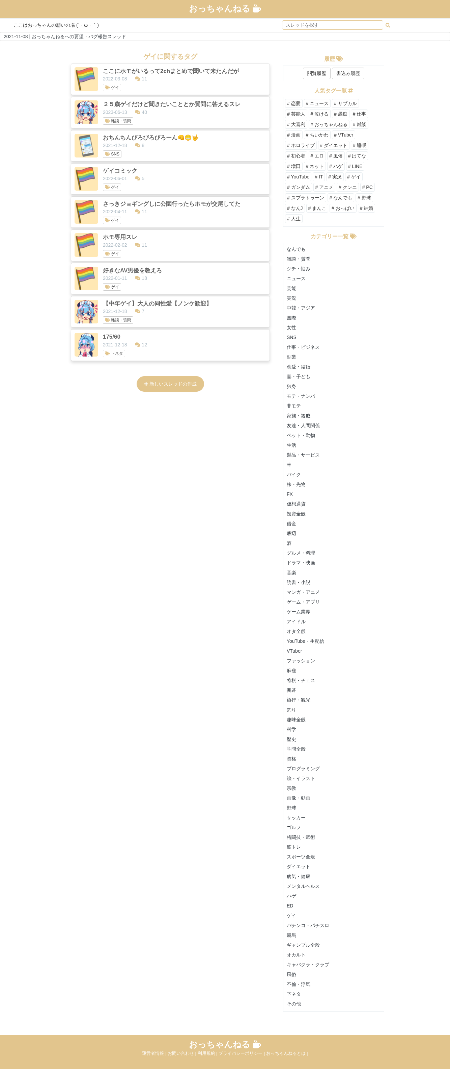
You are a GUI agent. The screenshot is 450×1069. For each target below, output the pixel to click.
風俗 (291, 974)
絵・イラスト (301, 778)
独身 (291, 386)
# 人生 (294, 218)
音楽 (291, 572)
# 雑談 (359, 124)
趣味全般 (296, 719)
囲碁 (291, 690)
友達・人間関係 (303, 425)
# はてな (357, 156)
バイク (294, 474)
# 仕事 (359, 114)
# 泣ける (320, 114)
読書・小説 (298, 582)
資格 (291, 758)
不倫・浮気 (298, 984)
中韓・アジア (301, 308)
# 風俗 (336, 156)
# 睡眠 (359, 145)
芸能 (291, 288)
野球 (291, 807)
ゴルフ (294, 827)
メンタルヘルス (303, 886)
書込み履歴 (348, 73)
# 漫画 (294, 135)
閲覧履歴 (316, 73)
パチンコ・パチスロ (308, 925)
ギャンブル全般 (303, 945)
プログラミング (303, 768)
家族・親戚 (298, 415)
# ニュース (317, 103)
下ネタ (294, 994)
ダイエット (298, 866)
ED (290, 905)
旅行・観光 (298, 700)
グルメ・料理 (301, 553)
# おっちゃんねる (329, 124)
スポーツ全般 (301, 856)
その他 (294, 1003)
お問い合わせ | (183, 1053)
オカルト (296, 954)
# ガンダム (298, 187)
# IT (319, 176)
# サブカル (345, 103)
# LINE (355, 166)
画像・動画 (298, 798)
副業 (291, 357)
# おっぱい (343, 208)
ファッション (301, 660)
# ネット (315, 166)
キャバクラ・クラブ (308, 964)
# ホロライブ (301, 145)
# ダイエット (334, 145)
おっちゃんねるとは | (287, 1053)
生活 (291, 445)
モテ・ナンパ (301, 396)
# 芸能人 (296, 114)
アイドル (296, 621)
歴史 (291, 739)
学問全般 (296, 749)
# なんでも (341, 197)
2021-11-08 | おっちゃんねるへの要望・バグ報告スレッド (65, 36)
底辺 (291, 533)
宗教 (291, 788)
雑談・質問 (298, 259)
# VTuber (343, 135)
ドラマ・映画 (301, 562)
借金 (291, 523)
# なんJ (295, 208)
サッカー (296, 817)
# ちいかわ (317, 135)
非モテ (294, 406)
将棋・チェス (301, 680)
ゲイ (291, 915)
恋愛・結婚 (298, 366)
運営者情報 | (155, 1053)
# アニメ (324, 187)
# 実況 (335, 176)
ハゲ (291, 896)
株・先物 (296, 484)
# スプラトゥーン (305, 197)
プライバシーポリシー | (242, 1053)
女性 (291, 327)
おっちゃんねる (225, 8)
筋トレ (294, 847)
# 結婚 (366, 208)
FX (290, 494)
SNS (292, 337)
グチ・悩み (298, 268)
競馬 (291, 935)
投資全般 (296, 513)
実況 (291, 298)
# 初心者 (296, 156)
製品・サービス (303, 455)
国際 (291, 317)
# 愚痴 (340, 114)
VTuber (294, 651)
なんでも (296, 249)
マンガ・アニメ (303, 592)
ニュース (296, 278)
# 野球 (364, 197)
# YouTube (298, 176)
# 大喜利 (296, 124)
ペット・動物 (301, 435)
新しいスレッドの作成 (170, 384)
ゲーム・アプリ (303, 602)
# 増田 (294, 166)
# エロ (317, 156)
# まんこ (317, 208)
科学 (291, 729)
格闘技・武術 (301, 837)
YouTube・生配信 (305, 641)
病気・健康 (298, 876)
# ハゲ (336, 166)
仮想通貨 (296, 504)
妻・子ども (298, 376)
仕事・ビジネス (303, 347)
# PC (367, 187)
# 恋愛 (294, 103)
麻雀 (291, 670)
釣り (291, 709)
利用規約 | (208, 1053)
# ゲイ (354, 176)
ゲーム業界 (298, 611)
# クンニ (348, 187)
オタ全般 (296, 631)
